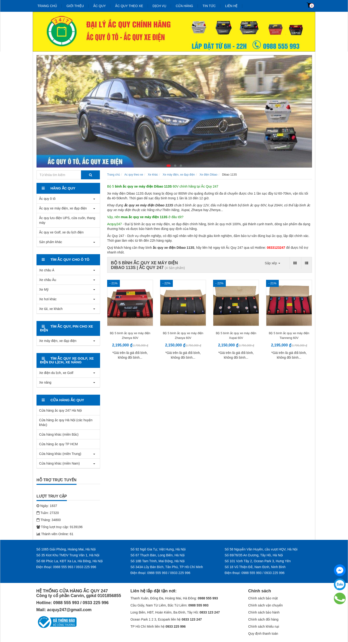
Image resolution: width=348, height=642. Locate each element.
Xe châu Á (46, 270)
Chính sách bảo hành (263, 612)
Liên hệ (231, 6)
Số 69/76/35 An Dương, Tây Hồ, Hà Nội (254, 555)
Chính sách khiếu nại (263, 626)
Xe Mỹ (44, 289)
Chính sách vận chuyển (265, 605)
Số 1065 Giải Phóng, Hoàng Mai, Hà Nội (66, 549)
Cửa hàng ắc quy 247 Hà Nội (60, 410)
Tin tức (209, 6)
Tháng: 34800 (48, 520)
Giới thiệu (75, 6)
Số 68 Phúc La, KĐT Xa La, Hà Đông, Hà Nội (69, 561)
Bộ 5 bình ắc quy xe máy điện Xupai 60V (236, 335)
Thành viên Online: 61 (54, 534)
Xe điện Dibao (208, 174)
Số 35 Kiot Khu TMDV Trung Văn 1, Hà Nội (67, 555)
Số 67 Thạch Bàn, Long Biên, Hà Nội (157, 555)
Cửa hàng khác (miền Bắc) (58, 434)
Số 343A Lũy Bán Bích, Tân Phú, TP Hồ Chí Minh (166, 567)
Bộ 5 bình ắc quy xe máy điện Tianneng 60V (289, 335)
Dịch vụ (159, 6)
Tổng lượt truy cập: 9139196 (59, 527)
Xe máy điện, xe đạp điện (58, 341)
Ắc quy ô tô (47, 199)
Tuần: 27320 (47, 513)
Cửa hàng (184, 6)
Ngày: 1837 (46, 506)
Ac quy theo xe (133, 174)
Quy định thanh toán (263, 633)
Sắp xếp (272, 263)
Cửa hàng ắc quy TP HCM (58, 444)
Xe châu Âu (47, 280)
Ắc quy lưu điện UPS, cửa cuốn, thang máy (67, 220)
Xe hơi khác (48, 299)
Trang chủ (47, 6)
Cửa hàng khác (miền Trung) (60, 454)
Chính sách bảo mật (263, 598)
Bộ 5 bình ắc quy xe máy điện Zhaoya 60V (183, 335)
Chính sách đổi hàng (263, 619)
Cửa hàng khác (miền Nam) (59, 463)
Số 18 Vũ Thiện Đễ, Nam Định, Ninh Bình (255, 567)
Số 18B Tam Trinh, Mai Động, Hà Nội (157, 561)
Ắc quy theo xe (129, 6)
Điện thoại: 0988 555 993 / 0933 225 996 (66, 567)
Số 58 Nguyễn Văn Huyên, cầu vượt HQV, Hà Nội (261, 549)
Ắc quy (99, 6)
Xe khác (153, 174)
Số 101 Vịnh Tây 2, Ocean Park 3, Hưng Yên (258, 561)
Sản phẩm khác (50, 242)
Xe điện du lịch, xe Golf (56, 373)
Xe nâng (45, 382)
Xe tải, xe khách (51, 309)
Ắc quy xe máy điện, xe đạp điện (63, 208)
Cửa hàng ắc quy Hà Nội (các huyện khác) (66, 422)
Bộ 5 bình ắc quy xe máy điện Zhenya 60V (130, 335)
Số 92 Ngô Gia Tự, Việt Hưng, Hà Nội (158, 549)
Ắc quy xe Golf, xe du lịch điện (61, 232)
